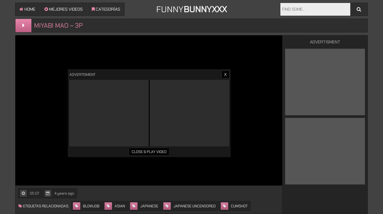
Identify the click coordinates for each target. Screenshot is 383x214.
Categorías (106, 9)
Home (27, 9)
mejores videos (63, 9)
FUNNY (191, 9)
